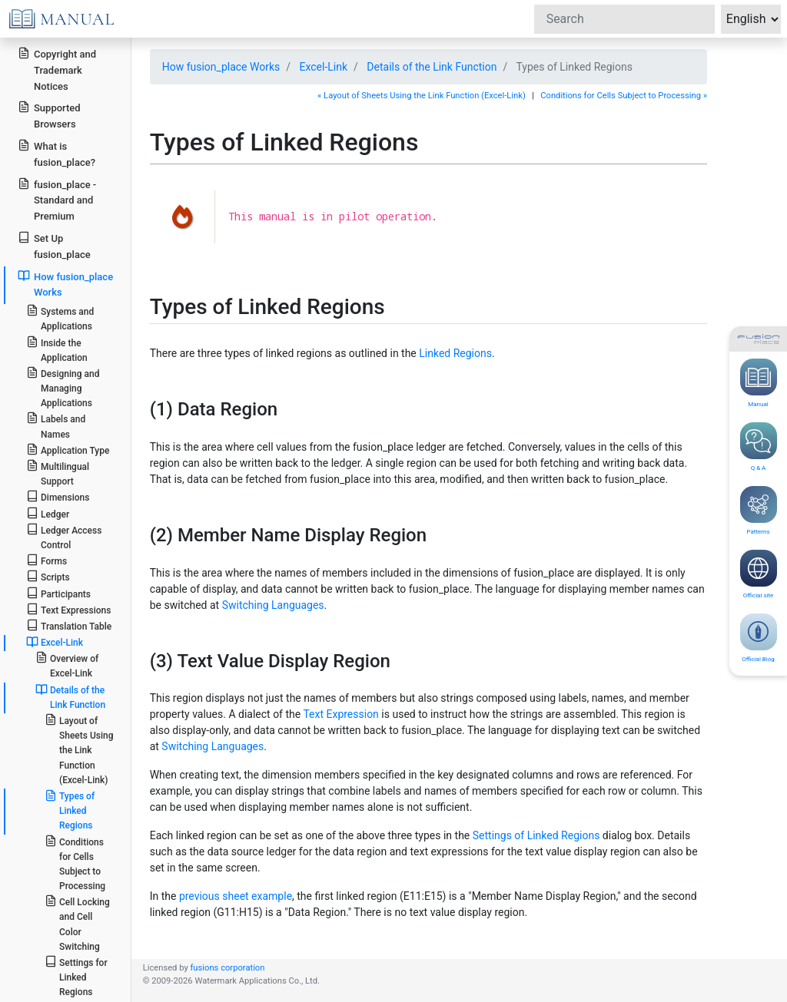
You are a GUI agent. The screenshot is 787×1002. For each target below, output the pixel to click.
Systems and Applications (60, 318)
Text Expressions (68, 609)
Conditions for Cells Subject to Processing (75, 863)
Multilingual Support (57, 473)
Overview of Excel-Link (67, 665)
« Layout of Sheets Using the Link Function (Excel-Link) (421, 96)
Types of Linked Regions (70, 810)
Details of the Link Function (431, 67)
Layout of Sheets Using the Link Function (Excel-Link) (79, 749)
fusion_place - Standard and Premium (57, 200)
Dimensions (58, 496)
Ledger (47, 513)
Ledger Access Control (64, 537)
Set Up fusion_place (54, 245)
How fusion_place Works (221, 67)
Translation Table (68, 625)
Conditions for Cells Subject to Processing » (623, 96)
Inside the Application (57, 349)
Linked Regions (455, 353)
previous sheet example (235, 896)
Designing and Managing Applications (63, 387)
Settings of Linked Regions (536, 835)
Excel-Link (324, 67)
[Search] (624, 19)
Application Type (68, 449)
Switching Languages (273, 605)
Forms (46, 560)
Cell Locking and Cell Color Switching (77, 923)
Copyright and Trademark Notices (57, 69)
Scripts (48, 576)
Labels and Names (55, 425)
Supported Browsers (49, 115)
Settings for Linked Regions (76, 976)
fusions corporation (227, 968)
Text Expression (340, 714)
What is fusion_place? (56, 153)
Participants (58, 593)
